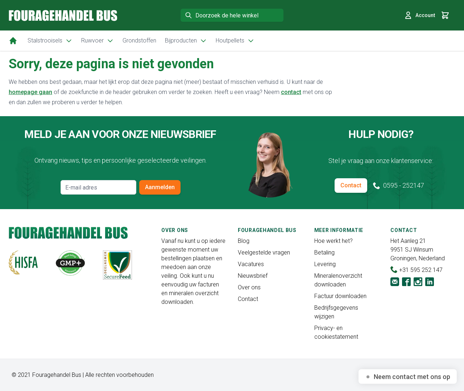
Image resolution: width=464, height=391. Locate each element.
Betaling (324, 252)
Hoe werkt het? (333, 240)
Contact (350, 185)
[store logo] (63, 15)
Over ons (249, 287)
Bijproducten (186, 40)
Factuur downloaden (340, 296)
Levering (325, 264)
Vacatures (251, 264)
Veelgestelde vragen (264, 252)
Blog (243, 240)
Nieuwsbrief (253, 275)
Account (419, 15)
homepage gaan (30, 92)
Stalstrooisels (50, 40)
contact (291, 92)
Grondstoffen (139, 40)
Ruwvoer (97, 40)
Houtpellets (235, 40)
